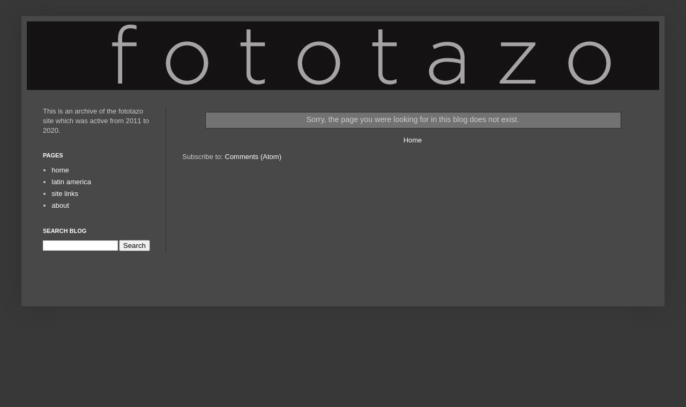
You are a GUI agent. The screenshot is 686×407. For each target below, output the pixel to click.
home (60, 170)
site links (64, 194)
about (60, 205)
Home (413, 140)
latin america (71, 182)
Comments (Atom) (253, 157)
